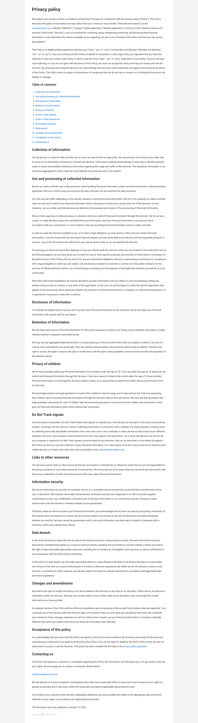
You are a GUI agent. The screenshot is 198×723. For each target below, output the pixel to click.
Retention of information (47, 105)
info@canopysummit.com (45, 674)
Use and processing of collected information (57, 96)
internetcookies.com (114, 449)
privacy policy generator (135, 646)
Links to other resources (47, 119)
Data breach (41, 128)
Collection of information (47, 92)
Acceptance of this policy (48, 137)
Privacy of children (44, 110)
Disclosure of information (48, 101)
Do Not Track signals (45, 114)
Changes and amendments (49, 133)
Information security (45, 123)
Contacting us (42, 142)
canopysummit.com (42, 28)
